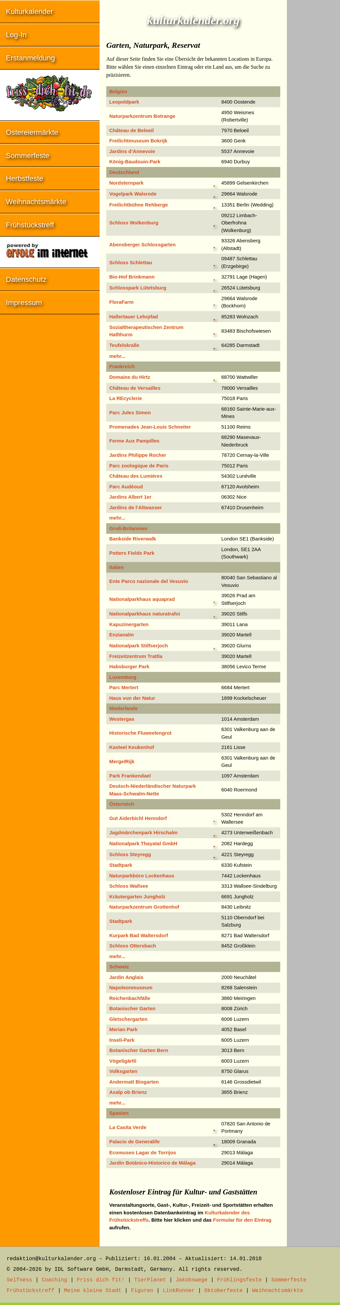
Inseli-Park (121, 1040)
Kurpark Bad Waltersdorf (138, 935)
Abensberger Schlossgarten (142, 244)
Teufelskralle (124, 345)
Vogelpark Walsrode (133, 194)
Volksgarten (123, 1071)
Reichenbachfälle (129, 998)
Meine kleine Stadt (93, 1291)
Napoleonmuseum (130, 987)
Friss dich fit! (101, 1280)
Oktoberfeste (223, 1291)
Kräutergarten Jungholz (137, 896)
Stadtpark (120, 865)
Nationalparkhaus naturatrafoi (144, 613)
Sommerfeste (27, 155)
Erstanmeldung (30, 58)
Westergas (121, 719)
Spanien (118, 1113)
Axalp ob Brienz (128, 1092)
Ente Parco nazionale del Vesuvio (148, 581)
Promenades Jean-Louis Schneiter (150, 427)
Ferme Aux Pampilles (134, 441)
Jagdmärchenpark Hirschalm (143, 832)
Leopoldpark (124, 102)
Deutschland (124, 172)
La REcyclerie (125, 398)
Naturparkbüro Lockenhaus (141, 875)
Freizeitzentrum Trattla (135, 656)
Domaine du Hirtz (129, 377)
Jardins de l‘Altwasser (135, 507)
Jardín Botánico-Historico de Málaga (152, 1163)
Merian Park (123, 1029)
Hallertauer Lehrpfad (133, 316)
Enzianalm (121, 634)
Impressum (24, 302)
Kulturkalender (29, 11)
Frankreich (122, 366)
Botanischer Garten (132, 1008)
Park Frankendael (130, 775)
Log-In (16, 35)
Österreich (121, 804)
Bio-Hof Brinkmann (132, 277)
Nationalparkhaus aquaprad (142, 599)
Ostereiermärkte (32, 132)
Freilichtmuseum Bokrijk (138, 140)
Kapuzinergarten (128, 624)
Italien (116, 567)
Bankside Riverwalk (132, 538)
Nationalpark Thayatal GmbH (143, 843)
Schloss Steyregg (130, 854)
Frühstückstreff (30, 225)
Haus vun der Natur (132, 698)
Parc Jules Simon (130, 412)
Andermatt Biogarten (134, 1082)
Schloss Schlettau (130, 262)
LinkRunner (179, 1291)
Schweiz (119, 966)
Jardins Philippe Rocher (137, 455)
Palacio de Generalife (134, 1141)
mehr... (117, 356)
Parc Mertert (123, 687)
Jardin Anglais (126, 977)
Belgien (118, 91)
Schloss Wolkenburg (133, 222)
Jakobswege (192, 1280)
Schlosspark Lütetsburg (137, 287)
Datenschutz (26, 279)
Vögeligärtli (122, 1061)
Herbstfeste (24, 178)
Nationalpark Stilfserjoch (138, 645)
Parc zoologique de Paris (138, 465)
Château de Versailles (134, 388)
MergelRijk (121, 761)
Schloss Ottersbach (132, 945)
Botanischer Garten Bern (138, 1050)
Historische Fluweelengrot (140, 733)
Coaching (54, 1280)
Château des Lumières (135, 476)
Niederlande (123, 708)
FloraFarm (121, 302)
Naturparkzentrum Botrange (142, 116)
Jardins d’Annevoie (132, 151)
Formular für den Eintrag (242, 1220)
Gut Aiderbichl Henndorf (138, 818)
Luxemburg (122, 677)
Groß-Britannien (128, 528)
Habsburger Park (129, 666)
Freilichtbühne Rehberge (138, 204)
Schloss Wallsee (128, 886)
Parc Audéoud (126, 486)
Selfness (19, 1280)
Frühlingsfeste (239, 1280)
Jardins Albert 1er (130, 497)
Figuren (142, 1291)
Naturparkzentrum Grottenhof (144, 907)
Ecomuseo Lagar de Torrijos (142, 1152)
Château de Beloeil (131, 130)
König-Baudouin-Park (134, 161)
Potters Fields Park (131, 553)
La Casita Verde (127, 1127)
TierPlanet (150, 1280)
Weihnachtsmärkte (36, 202)
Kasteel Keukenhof (131, 747)
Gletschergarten (128, 1019)
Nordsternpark (126, 183)
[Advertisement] (313, 99)
